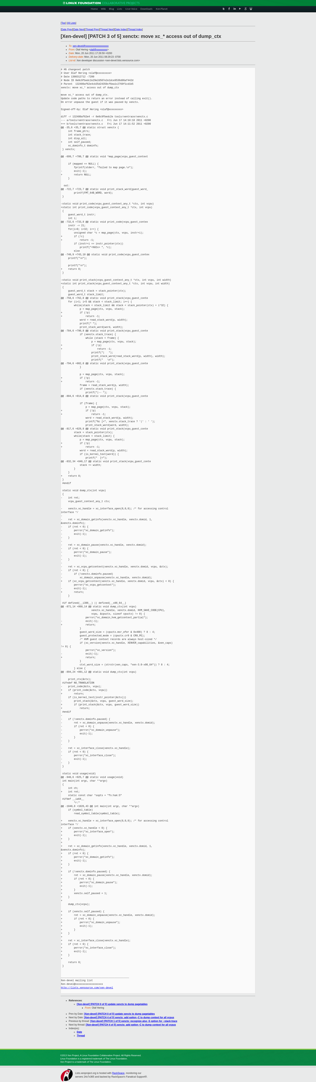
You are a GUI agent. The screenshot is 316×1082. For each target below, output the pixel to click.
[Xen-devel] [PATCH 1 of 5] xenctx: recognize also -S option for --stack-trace (133, 1021)
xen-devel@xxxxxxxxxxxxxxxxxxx (91, 46)
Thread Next (106, 29)
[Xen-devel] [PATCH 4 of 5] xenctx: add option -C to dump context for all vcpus (129, 1017)
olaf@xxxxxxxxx (98, 49)
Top (63, 23)
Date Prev (66, 29)
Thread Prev (92, 29)
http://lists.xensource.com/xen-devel (87, 987)
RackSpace (118, 1073)
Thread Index (135, 29)
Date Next (78, 29)
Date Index (121, 29)
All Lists (71, 23)
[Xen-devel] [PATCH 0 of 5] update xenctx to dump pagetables (112, 1004)
